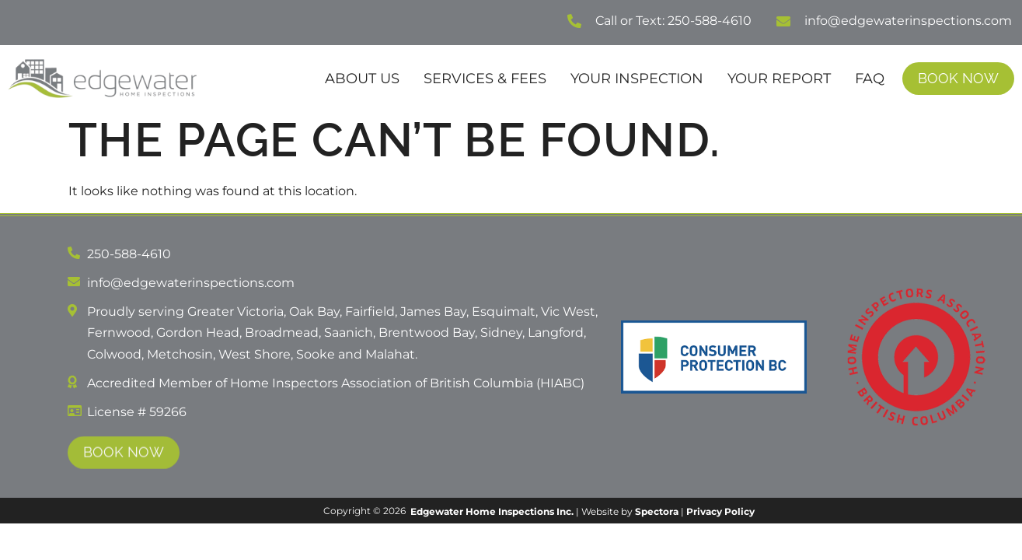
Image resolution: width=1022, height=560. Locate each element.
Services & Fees (485, 78)
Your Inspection (636, 78)
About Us (362, 78)
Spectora (656, 511)
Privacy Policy (720, 511)
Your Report (779, 78)
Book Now (958, 78)
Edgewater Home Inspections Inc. (492, 511)
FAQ (869, 78)
